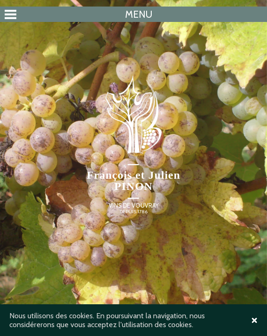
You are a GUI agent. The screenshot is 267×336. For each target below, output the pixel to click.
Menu (139, 14)
